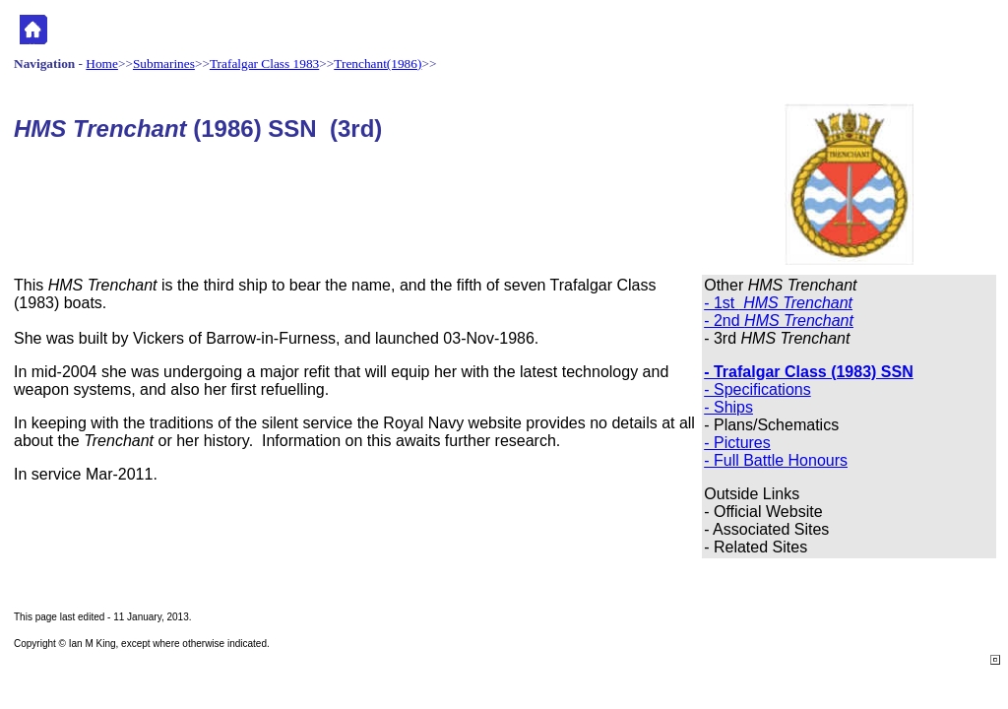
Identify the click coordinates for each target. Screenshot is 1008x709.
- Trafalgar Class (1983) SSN (809, 371)
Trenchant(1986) (377, 63)
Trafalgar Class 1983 (264, 63)
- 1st (778, 302)
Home (102, 63)
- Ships (728, 407)
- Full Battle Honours (776, 460)
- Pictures (737, 442)
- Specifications (757, 389)
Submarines (164, 63)
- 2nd (778, 320)
